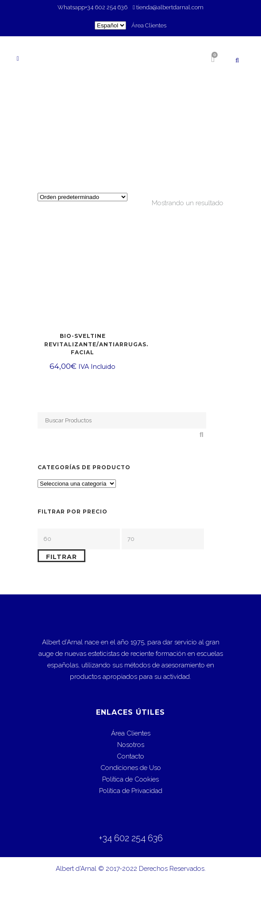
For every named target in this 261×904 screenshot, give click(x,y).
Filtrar (61, 557)
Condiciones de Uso (130, 768)
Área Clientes (148, 25)
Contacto (130, 756)
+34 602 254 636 (107, 7)
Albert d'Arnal (76, 869)
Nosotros (130, 745)
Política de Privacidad (130, 791)
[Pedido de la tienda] (82, 197)
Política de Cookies (130, 779)
